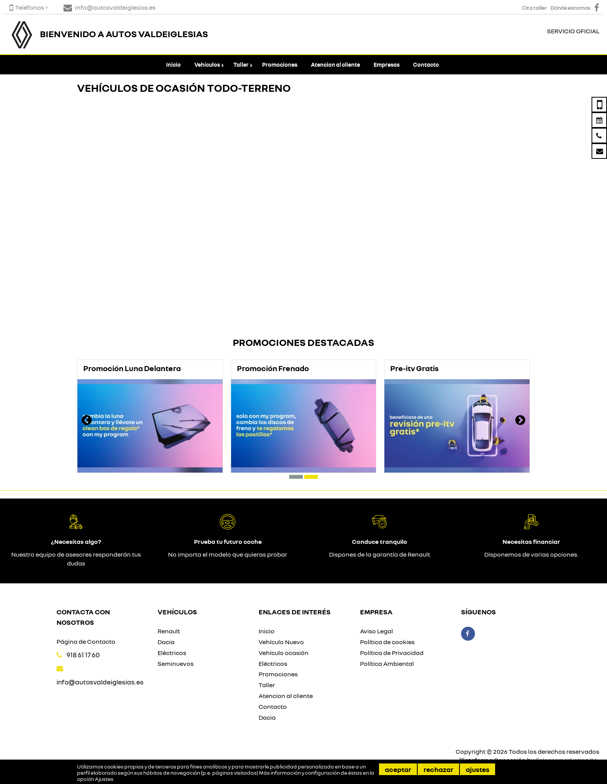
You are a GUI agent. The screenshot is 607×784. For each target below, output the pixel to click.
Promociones (279, 64)
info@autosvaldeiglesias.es (100, 682)
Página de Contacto (86, 641)
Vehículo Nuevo (281, 642)
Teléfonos (27, 7)
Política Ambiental (387, 663)
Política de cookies (387, 642)
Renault (169, 631)
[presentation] (86, 421)
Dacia (166, 642)
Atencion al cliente (335, 64)
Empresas (387, 64)
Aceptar (398, 769)
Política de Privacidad (392, 653)
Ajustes (477, 769)
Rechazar (438, 769)
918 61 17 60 (83, 655)
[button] (296, 477)
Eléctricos (172, 653)
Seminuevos (176, 663)
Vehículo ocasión (284, 653)
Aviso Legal (376, 631)
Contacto (426, 64)
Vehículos (207, 64)
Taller (241, 64)
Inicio (173, 64)
